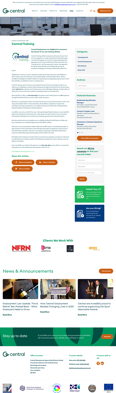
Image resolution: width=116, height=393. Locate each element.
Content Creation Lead (85, 111)
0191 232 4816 (81, 360)
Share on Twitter (22, 169)
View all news (106, 271)
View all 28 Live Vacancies (89, 138)
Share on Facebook (23, 162)
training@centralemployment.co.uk (23, 151)
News (71, 11)
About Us (35, 11)
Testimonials (63, 11)
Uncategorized (83, 57)
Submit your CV (105, 11)
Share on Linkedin (46, 162)
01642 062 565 (84, 364)
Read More (7, 315)
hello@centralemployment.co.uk (65, 4)
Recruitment (82, 66)
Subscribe (107, 336)
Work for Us (53, 11)
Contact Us (79, 11)
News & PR (81, 70)
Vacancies (43, 11)
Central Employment (85, 61)
